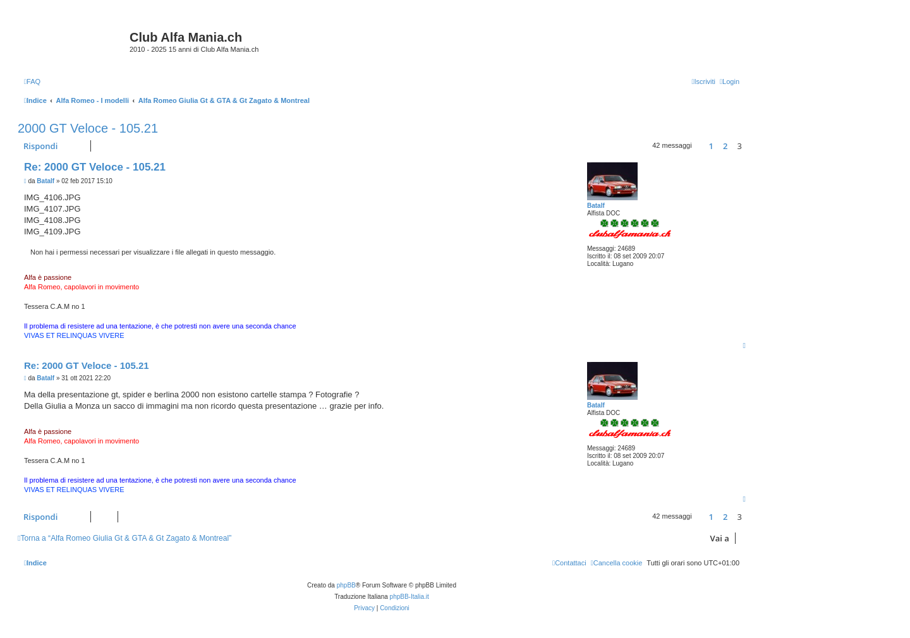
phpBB (346, 585)
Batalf (596, 205)
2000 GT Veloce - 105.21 (88, 128)
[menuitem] (32, 81)
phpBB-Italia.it (409, 596)
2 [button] (725, 146)
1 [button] (711, 146)
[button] (700, 145)
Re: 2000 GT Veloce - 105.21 (95, 167)
